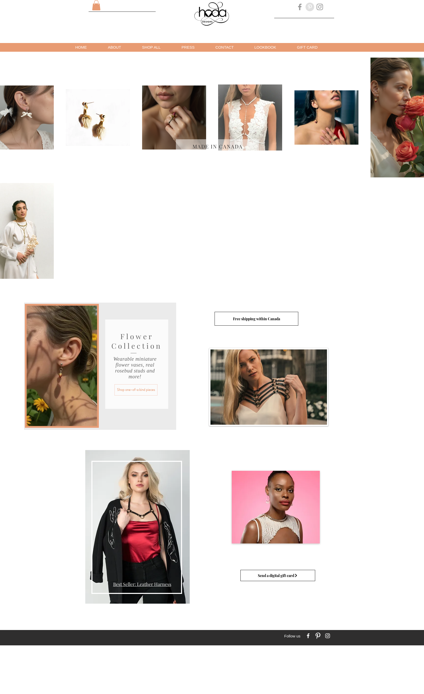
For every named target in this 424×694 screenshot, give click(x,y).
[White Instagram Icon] (327, 636)
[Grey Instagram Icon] (319, 7)
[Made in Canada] (217, 146)
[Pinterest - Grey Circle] (309, 7)
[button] (96, 5)
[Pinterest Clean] (318, 636)
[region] (136, 529)
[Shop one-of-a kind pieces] (135, 390)
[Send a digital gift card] (277, 575)
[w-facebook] (308, 636)
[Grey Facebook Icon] (299, 7)
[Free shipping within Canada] (256, 319)
